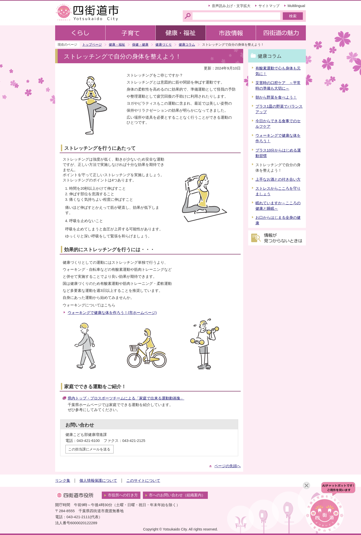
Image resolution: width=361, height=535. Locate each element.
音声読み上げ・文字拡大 (231, 6)
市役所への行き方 (123, 495)
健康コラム (187, 44)
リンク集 (62, 481)
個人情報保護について (98, 481)
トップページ (92, 44)
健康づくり (163, 44)
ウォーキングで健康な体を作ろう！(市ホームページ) (112, 313)
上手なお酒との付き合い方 (278, 179)
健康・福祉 (117, 44)
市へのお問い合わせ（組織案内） (177, 495)
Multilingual (296, 6)
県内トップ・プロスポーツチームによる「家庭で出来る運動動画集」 (126, 398)
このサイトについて (143, 481)
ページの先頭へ (227, 466)
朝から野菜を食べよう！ (276, 97)
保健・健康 (140, 44)
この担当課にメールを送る (89, 449)
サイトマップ (269, 6)
